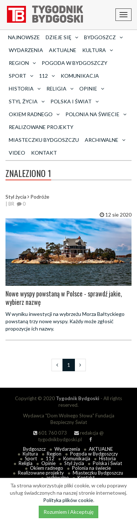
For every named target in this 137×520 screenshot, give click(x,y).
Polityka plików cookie (68, 500)
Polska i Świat (107, 463)
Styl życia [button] (27, 101)
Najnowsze (24, 37)
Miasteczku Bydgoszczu (44, 140)
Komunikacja (80, 76)
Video (17, 153)
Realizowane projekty (41, 127)
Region (54, 454)
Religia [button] (59, 88)
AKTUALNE (62, 50)
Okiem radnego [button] (34, 114)
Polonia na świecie (91, 468)
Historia (107, 458)
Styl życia (74, 463)
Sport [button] (21, 76)
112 (50, 458)
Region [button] (22, 63)
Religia (26, 463)
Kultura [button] (97, 50)
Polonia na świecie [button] (95, 114)
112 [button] (47, 76)
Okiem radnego (46, 468)
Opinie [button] (91, 88)
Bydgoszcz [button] (103, 37)
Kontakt (44, 153)
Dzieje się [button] (62, 37)
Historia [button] (25, 88)
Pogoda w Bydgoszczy (74, 63)
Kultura (30, 454)
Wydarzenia (26, 50)
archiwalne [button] (105, 140)
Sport (31, 458)
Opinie (48, 463)
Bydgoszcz (34, 449)
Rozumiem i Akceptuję (68, 512)
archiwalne (57, 477)
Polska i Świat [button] (74, 101)
